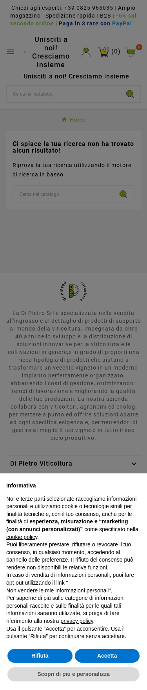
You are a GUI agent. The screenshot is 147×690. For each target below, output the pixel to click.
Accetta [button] (107, 656)
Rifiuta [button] (40, 656)
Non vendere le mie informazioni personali (57, 590)
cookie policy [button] (21, 537)
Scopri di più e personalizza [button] (73, 674)
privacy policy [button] (77, 621)
